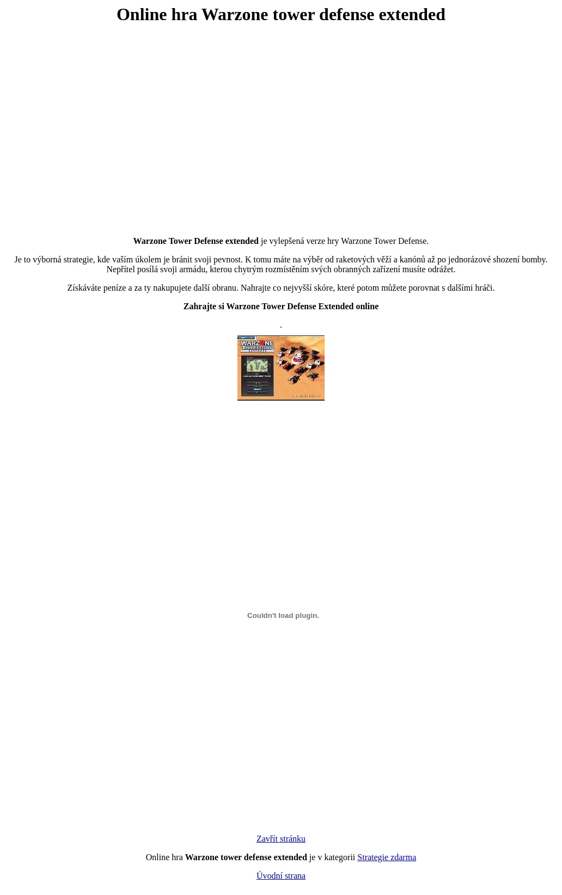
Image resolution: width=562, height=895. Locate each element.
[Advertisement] (281, 122)
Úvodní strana (281, 875)
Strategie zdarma (386, 857)
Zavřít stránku (281, 838)
